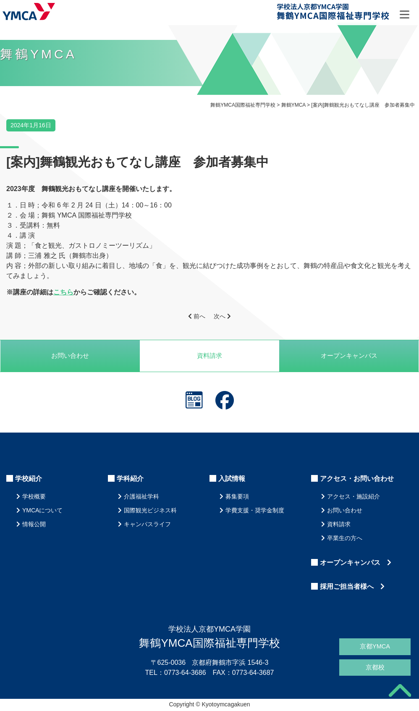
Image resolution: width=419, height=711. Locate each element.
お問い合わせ (70, 355)
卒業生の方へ (344, 538)
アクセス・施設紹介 (353, 497)
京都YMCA (375, 645)
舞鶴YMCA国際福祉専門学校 (334, 13)
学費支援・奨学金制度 (254, 511)
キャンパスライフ (147, 525)
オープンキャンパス (355, 563)
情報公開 (34, 525)
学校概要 (34, 497)
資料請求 (209, 355)
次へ (222, 316)
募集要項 (237, 497)
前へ (196, 316)
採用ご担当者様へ (352, 587)
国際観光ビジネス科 (150, 511)
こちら (63, 292)
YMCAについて (42, 511)
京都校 (375, 667)
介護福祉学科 (141, 497)
